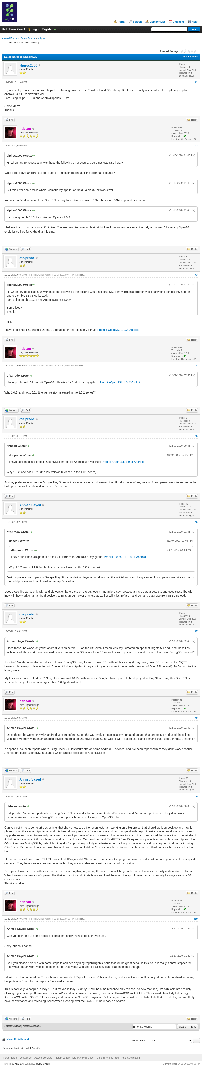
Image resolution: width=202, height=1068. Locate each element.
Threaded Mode (189, 56)
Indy (39, 38)
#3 (196, 275)
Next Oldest (13, 1026)
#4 (196, 365)
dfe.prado (26, 258)
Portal (121, 21)
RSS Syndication (130, 1057)
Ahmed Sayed (30, 505)
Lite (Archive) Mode (83, 1057)
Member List (157, 21)
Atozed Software (43, 1057)
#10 (196, 919)
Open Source (28, 38)
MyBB (18, 1064)
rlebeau (80, 275)
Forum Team (10, 1057)
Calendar (178, 21)
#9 (196, 796)
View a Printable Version (19, 1039)
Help (195, 21)
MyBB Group (43, 1064)
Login (35, 29)
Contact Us (25, 1057)
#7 (196, 631)
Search (137, 21)
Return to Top (62, 1057)
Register (47, 29)
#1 (196, 82)
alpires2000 (28, 65)
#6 (196, 522)
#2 (196, 145)
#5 (196, 436)
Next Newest (31, 1026)
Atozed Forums (10, 38)
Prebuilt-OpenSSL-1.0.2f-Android (118, 329)
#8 (196, 718)
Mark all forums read (107, 1057)
